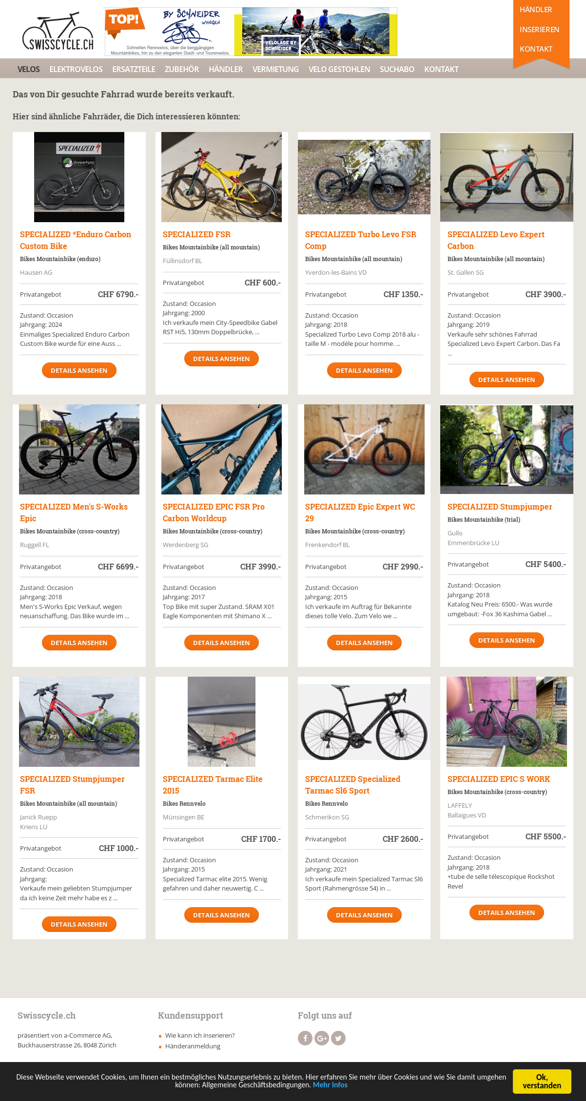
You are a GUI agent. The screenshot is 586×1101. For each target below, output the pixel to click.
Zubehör (182, 69)
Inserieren (540, 29)
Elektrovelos (75, 69)
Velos (28, 69)
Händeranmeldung (192, 1046)
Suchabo (397, 69)
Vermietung (276, 69)
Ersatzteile (133, 69)
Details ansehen (79, 370)
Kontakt (536, 49)
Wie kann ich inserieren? (200, 1035)
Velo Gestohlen (339, 69)
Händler (536, 9)
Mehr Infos (363, 1088)
